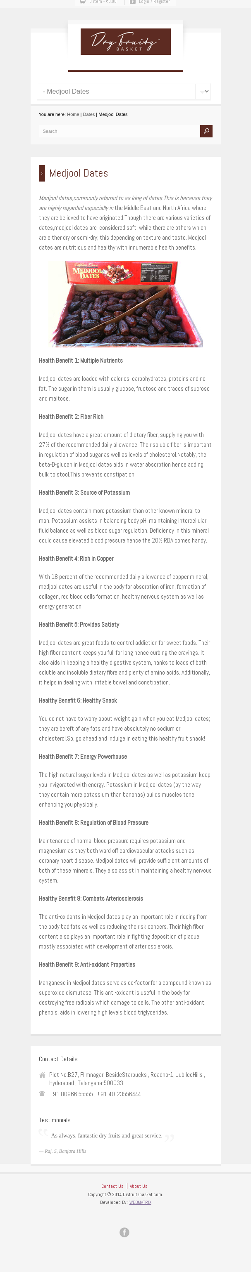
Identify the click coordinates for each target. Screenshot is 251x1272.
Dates (89, 114)
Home (73, 114)
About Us (138, 1186)
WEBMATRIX (140, 1202)
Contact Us (112, 1186)
